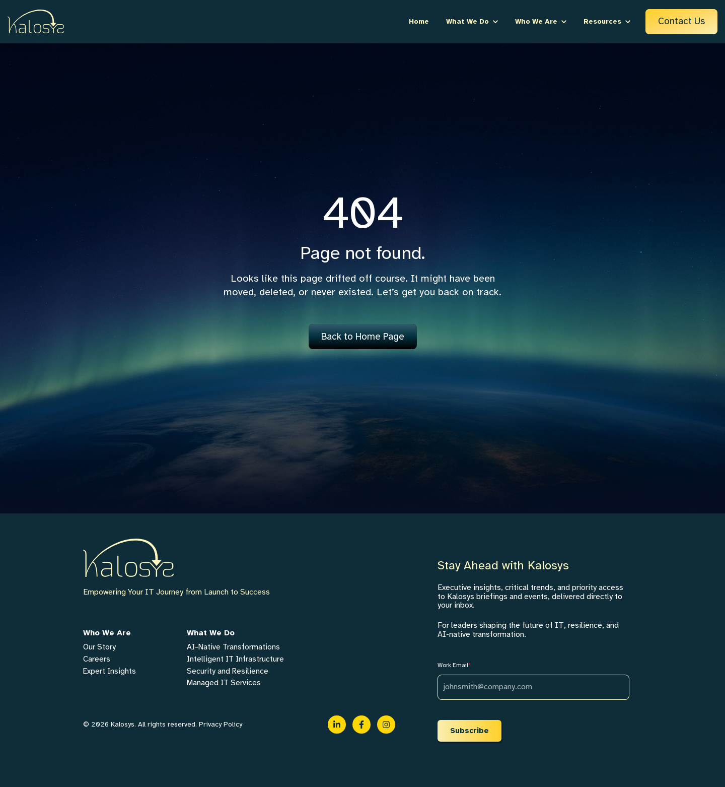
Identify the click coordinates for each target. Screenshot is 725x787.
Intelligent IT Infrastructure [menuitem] (235, 659)
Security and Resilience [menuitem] (227, 671)
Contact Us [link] (681, 21)
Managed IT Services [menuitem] (224, 683)
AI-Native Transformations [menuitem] (233, 647)
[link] (36, 21)
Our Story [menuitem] (99, 647)
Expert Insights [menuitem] (109, 671)
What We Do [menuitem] (211, 633)
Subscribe (469, 730)
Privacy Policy (220, 724)
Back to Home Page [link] (362, 337)
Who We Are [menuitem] (107, 633)
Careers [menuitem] (96, 659)
